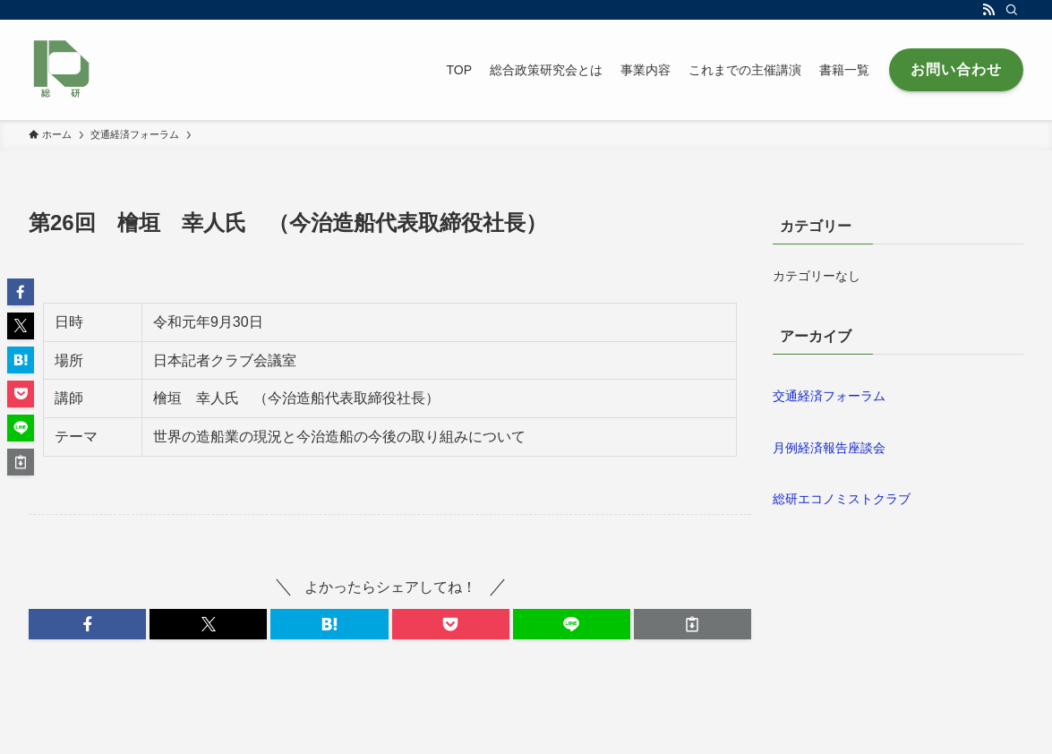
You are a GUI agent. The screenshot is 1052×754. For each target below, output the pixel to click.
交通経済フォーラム (829, 396)
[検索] (1011, 10)
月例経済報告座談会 (829, 448)
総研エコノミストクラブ (842, 499)
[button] (87, 624)
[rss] (988, 10)
